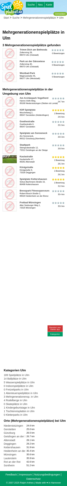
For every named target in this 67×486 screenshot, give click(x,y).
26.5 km (57, 135)
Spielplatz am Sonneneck (33, 133)
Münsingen (10, 454)
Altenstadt (9, 440)
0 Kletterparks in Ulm (16, 414)
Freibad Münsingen (30, 202)
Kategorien (55, 334)
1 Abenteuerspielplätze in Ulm (21, 393)
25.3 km (57, 123)
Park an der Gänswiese (32, 61)
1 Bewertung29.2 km (57, 171)
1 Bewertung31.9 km (57, 182)
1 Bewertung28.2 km (57, 160)
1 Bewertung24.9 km (57, 113)
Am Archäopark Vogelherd (34, 98)
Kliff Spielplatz (28, 109)
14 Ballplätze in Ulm (15, 378)
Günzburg (9, 432)
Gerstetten (10, 429)
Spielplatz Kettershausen (33, 179)
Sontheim (9, 465)
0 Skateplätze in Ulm (15, 404)
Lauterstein (10, 458)
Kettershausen (12, 447)
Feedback (11, 474)
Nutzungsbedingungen (47, 474)
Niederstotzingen (13, 425)
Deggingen (10, 443)
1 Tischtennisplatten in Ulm (19, 411)
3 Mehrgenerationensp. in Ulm (21, 396)
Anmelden (60, 14)
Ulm (61, 17)
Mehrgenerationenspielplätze (39, 17)
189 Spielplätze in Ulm (16, 375)
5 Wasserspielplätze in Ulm (19, 382)
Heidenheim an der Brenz (18, 450)
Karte (49, 4)
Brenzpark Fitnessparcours (34, 190)
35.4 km (57, 192)
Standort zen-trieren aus (55, 328)
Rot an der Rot (12, 461)
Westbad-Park (27, 73)
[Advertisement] (33, 246)
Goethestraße (27, 121)
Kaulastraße (26, 156)
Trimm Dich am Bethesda (33, 49)
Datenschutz (33, 478)
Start (6, 17)
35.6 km (57, 204)
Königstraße (26, 167)
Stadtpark (25, 145)
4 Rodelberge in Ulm (15, 400)
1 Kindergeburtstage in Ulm (19, 407)
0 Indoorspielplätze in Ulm (18, 386)
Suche (31, 4)
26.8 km (57, 147)
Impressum (25, 474)
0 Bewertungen (57, 51)
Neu (40, 4)
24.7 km (57, 100)
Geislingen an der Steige (18, 436)
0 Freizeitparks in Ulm (16, 389)
